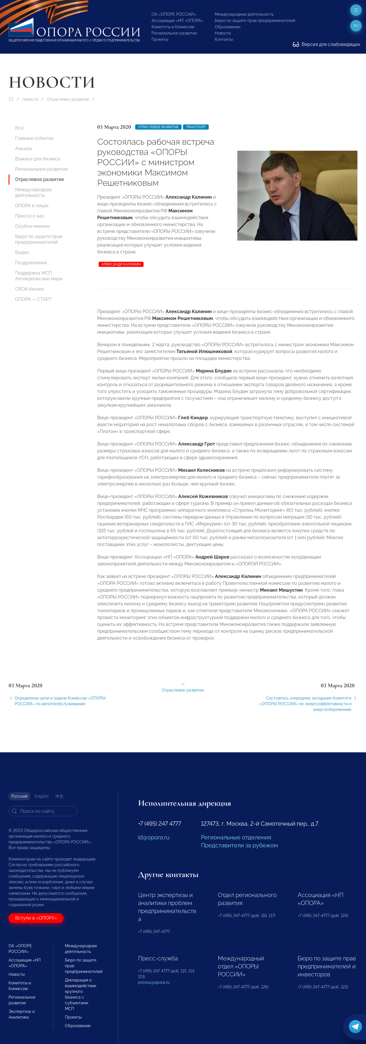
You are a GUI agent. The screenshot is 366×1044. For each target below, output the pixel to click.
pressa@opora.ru (154, 982)
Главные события (34, 138)
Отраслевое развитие (68, 99)
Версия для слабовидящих (326, 44)
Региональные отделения (236, 837)
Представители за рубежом (239, 845)
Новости (223, 33)
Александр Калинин (121, 264)
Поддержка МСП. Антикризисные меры (39, 275)
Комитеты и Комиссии (173, 27)
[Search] (43, 811)
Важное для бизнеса (37, 159)
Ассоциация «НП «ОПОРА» (177, 20)
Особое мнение (32, 226)
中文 (59, 796)
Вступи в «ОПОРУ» (36, 918)
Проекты (160, 39)
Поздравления (31, 262)
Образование (227, 27)
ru (356, 26)
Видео (22, 252)
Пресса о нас (29, 216)
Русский (19, 796)
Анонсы (23, 148)
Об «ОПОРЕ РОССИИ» (174, 14)
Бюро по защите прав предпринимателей (255, 20)
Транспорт (196, 127)
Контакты (224, 39)
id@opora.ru (154, 837)
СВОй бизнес (29, 289)
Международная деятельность (244, 14)
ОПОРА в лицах (32, 205)
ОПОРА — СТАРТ (33, 299)
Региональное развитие (174, 33)
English (41, 796)
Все (19, 128)
